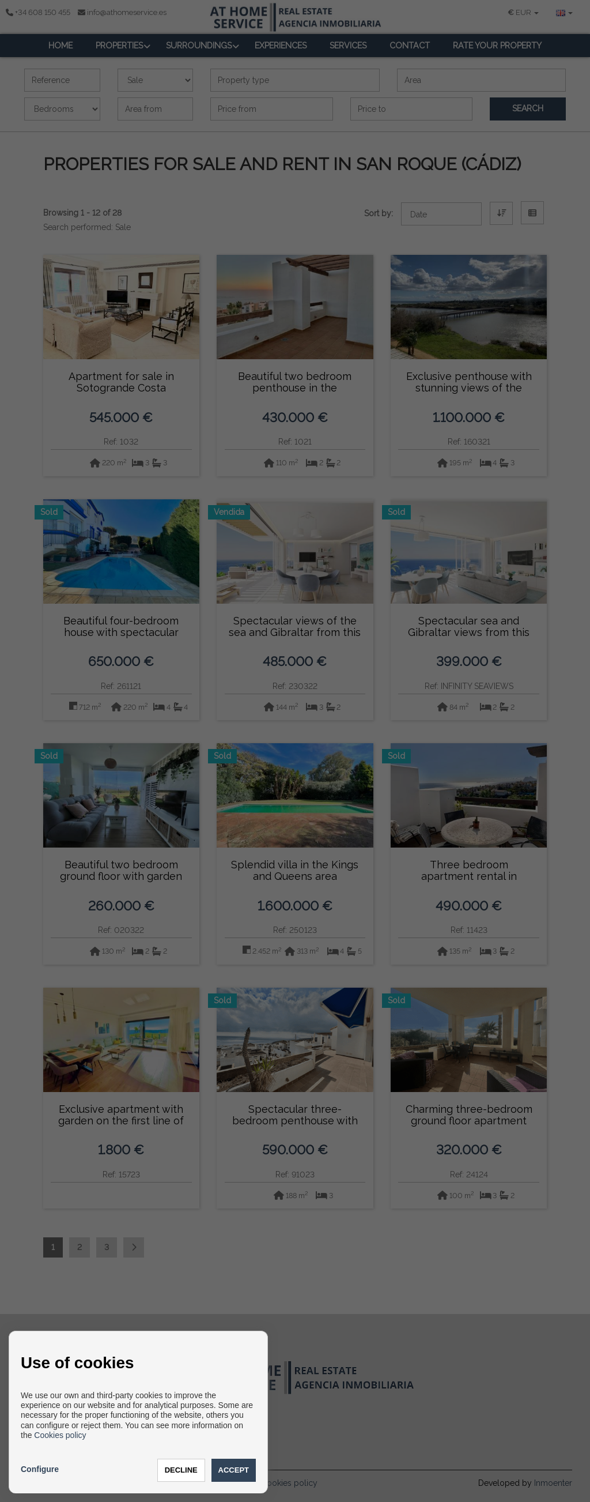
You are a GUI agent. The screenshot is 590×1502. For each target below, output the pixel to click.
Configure (40, 1469)
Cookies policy (60, 1435)
